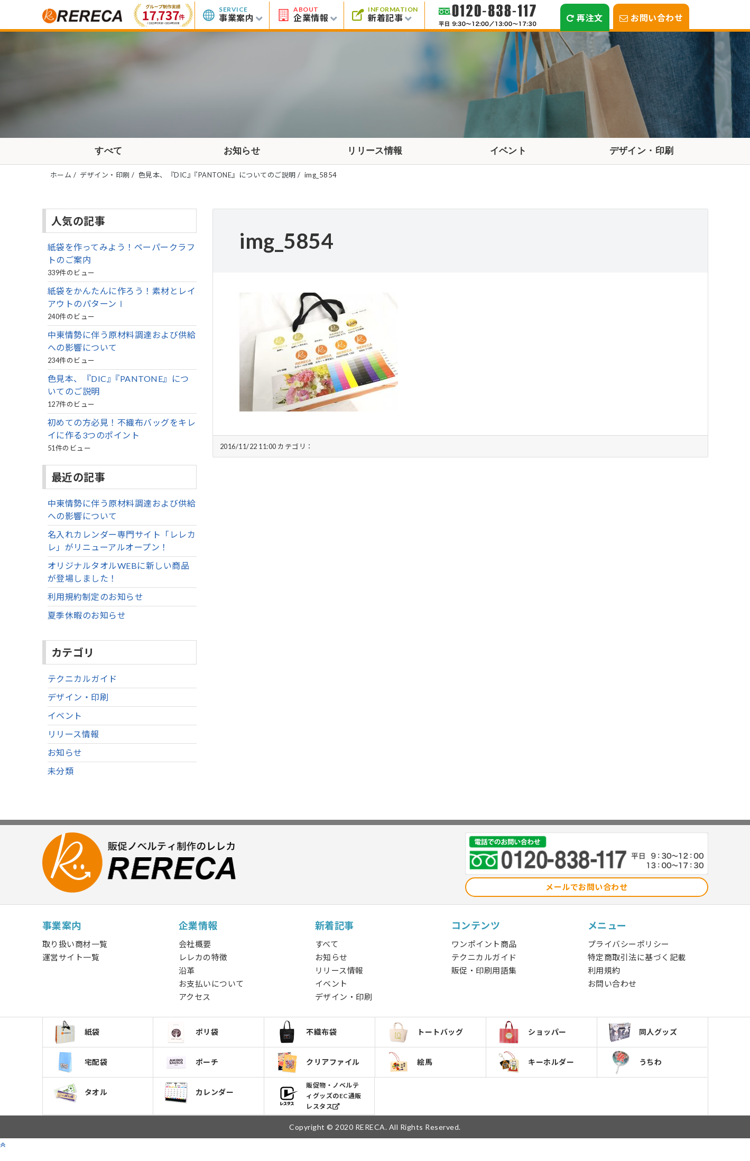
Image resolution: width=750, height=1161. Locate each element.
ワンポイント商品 (484, 949)
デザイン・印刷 (642, 154)
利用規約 (604, 975)
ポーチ (192, 1070)
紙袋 (78, 1038)
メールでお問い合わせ (586, 892)
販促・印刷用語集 (484, 975)
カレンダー (200, 1103)
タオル (82, 1103)
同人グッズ (644, 1038)
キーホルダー (537, 1070)
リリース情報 (375, 154)
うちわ (636, 1070)
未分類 (61, 776)
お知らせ (242, 154)
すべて (108, 154)
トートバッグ (426, 1038)
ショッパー (533, 1038)
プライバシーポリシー (629, 949)
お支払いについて (211, 989)
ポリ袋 (192, 1038)
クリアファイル (319, 1070)
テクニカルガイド (82, 684)
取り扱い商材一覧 (75, 949)
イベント (508, 154)
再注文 (585, 18)
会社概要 (195, 949)
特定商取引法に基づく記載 (637, 962)
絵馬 (411, 1070)
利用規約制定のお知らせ (96, 602)
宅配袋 (82, 1070)
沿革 (187, 975)
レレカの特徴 (203, 962)
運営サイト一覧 (71, 962)
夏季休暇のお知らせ (87, 620)
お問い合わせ (651, 18)
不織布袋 (307, 1038)
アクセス (195, 1002)
